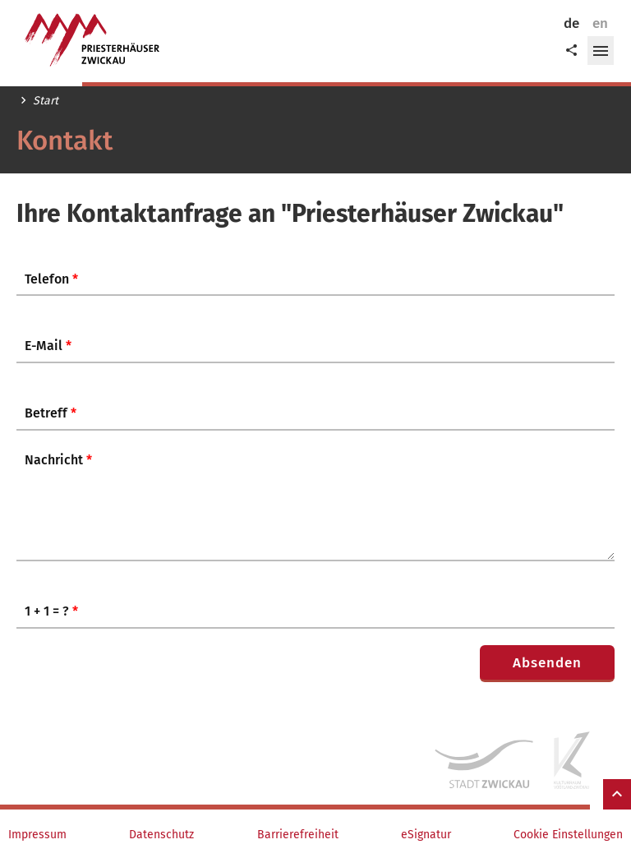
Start (45, 101)
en (600, 23)
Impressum (37, 835)
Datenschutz (161, 835)
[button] (600, 51)
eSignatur (426, 835)
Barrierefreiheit (298, 835)
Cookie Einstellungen (568, 835)
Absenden (547, 662)
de (571, 23)
